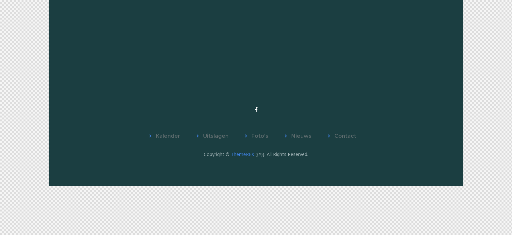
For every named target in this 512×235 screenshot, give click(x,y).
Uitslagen (216, 136)
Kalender (168, 136)
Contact (345, 136)
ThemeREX (242, 154)
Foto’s (259, 136)
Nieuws (301, 136)
